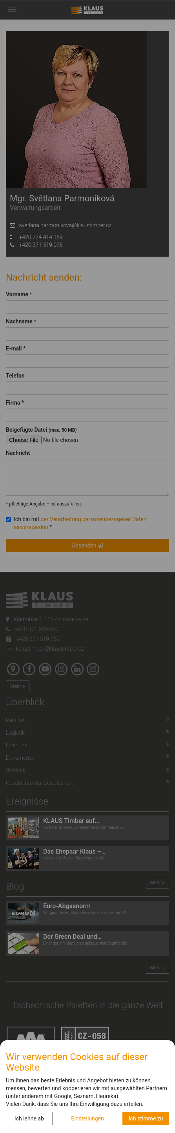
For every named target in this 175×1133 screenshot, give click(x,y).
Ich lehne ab (29, 1118)
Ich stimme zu (146, 1118)
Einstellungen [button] (87, 1118)
